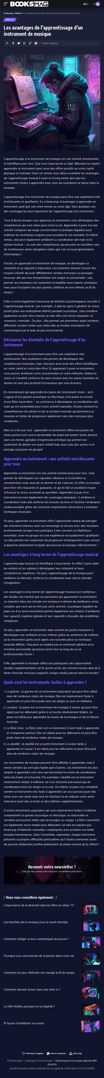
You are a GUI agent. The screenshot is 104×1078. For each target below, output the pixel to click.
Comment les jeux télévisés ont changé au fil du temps (39, 972)
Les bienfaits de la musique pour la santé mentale (36, 922)
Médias (10, 20)
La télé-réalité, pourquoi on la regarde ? (29, 1006)
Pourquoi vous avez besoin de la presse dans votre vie (39, 956)
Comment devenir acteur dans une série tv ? (32, 989)
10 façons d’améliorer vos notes (24, 1023)
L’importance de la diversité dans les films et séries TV (39, 905)
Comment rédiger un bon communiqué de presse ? (36, 939)
